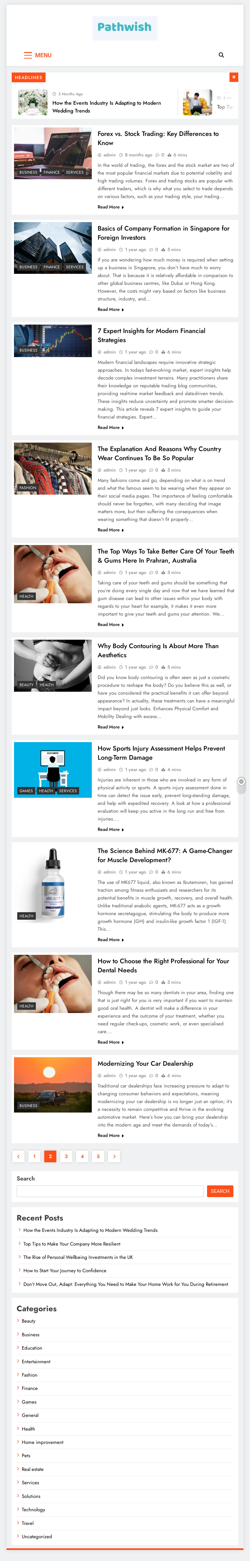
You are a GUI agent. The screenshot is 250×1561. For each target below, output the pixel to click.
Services (75, 172)
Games (26, 795)
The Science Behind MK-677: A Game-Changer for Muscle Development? (165, 860)
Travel (28, 1529)
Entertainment (36, 1367)
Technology (33, 1515)
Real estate (33, 1475)
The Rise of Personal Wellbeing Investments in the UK (78, 1263)
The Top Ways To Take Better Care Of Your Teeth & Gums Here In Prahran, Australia (166, 558)
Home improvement (42, 1448)
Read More (111, 207)
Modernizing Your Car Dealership (145, 1069)
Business (28, 172)
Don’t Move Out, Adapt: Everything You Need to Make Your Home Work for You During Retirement (125, 1290)
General (30, 1421)
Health (27, 599)
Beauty (27, 688)
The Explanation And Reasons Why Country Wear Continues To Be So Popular (159, 455)
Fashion (28, 490)
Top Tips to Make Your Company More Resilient (71, 1250)
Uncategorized (37, 1542)
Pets (26, 1461)
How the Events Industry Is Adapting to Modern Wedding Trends (90, 1236)
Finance (52, 172)
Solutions (31, 1502)
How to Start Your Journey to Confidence (64, 1276)
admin (110, 155)
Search (26, 1185)
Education (32, 1354)
